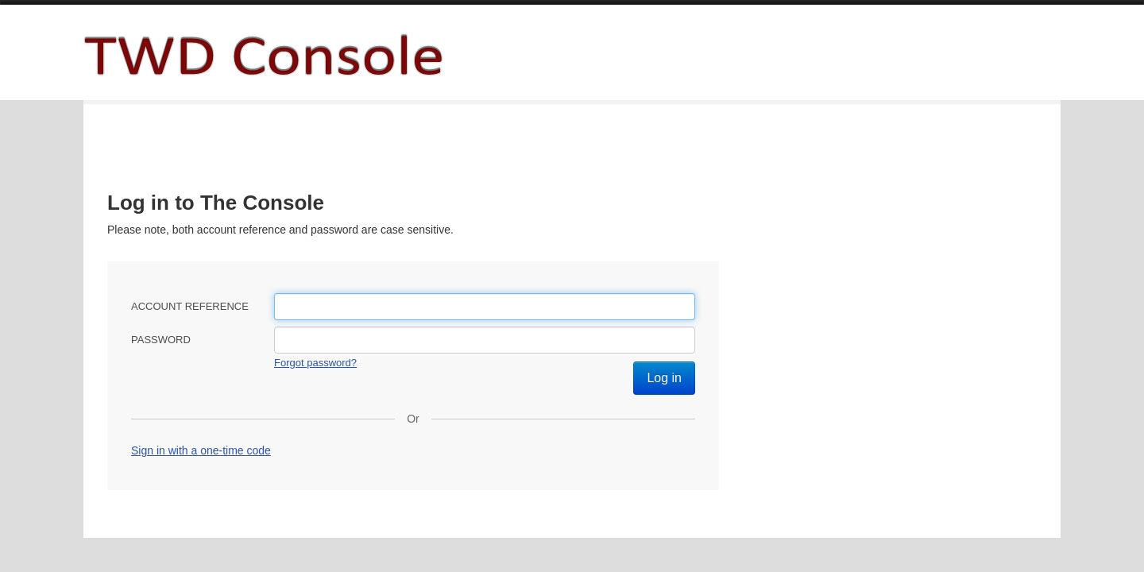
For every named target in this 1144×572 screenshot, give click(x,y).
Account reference (190, 306)
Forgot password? (315, 363)
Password (161, 340)
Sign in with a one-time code (201, 450)
